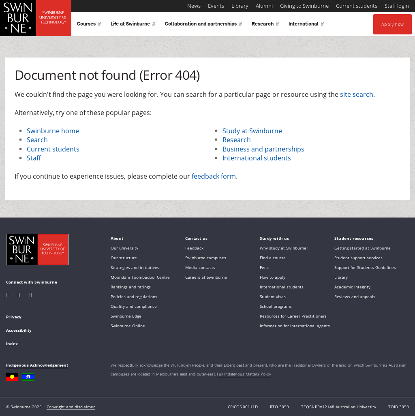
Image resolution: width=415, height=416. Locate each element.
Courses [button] (89, 25)
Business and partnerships (263, 149)
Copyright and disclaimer (71, 407)
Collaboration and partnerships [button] (203, 25)
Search (37, 139)
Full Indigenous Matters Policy (244, 374)
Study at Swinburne (252, 130)
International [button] (306, 25)
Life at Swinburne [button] (133, 25)
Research (236, 139)
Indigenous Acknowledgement (37, 365)
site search (356, 94)
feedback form (214, 176)
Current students (53, 149)
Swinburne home (53, 130)
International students (256, 158)
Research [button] (265, 25)
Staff (34, 158)
